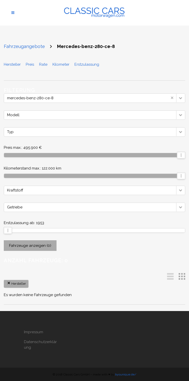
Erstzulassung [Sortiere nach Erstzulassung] (86, 64)
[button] (180, 97)
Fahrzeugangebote (24, 46)
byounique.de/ (125, 374)
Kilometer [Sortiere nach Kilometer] (60, 64)
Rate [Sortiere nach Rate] (43, 64)
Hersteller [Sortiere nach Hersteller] (12, 64)
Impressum (33, 332)
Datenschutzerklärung (40, 345)
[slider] (181, 155)
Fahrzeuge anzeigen (30, 245)
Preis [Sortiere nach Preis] (30, 64)
